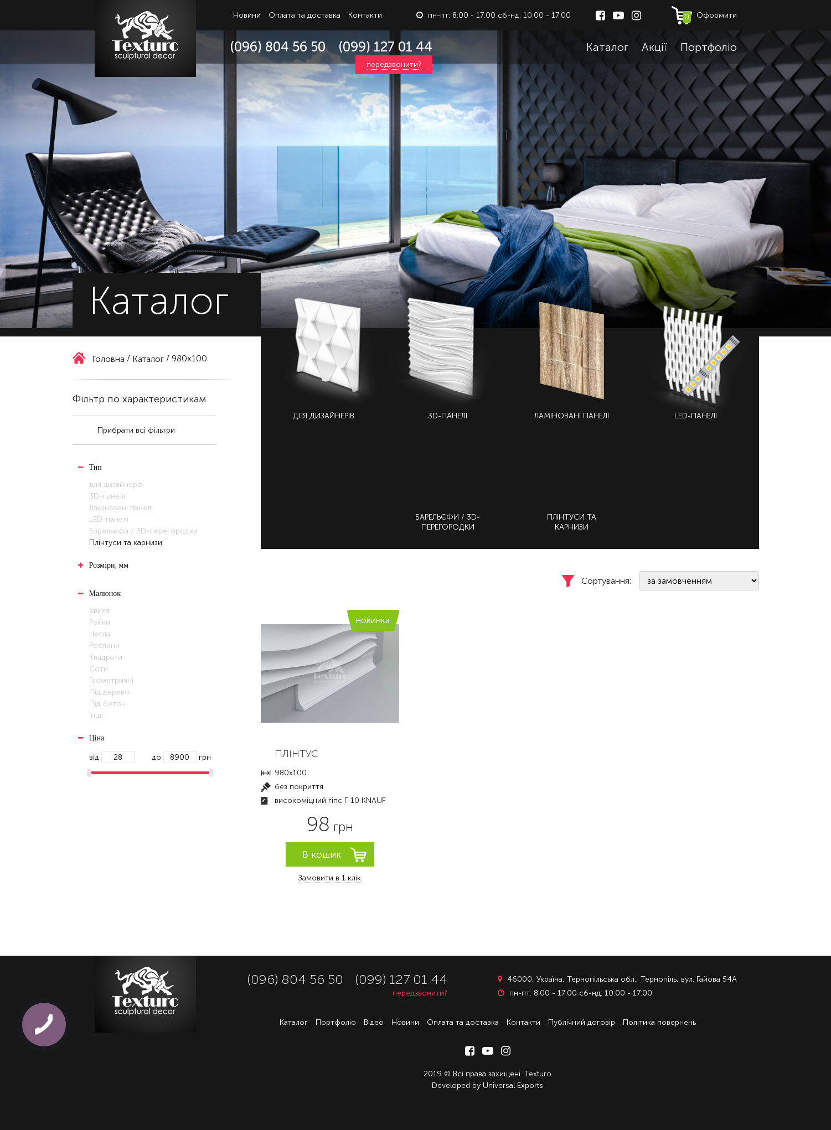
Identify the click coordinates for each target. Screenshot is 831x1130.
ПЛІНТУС (296, 754)
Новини (247, 15)
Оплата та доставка (304, 15)
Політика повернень (659, 1022)
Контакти (365, 15)
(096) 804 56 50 (278, 47)
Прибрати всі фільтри (136, 430)
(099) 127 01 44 (385, 47)
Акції (654, 47)
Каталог (607, 47)
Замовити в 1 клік (329, 878)
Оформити (710, 17)
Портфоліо (708, 47)
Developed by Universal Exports (487, 1085)
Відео (374, 1022)
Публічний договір (581, 1022)
